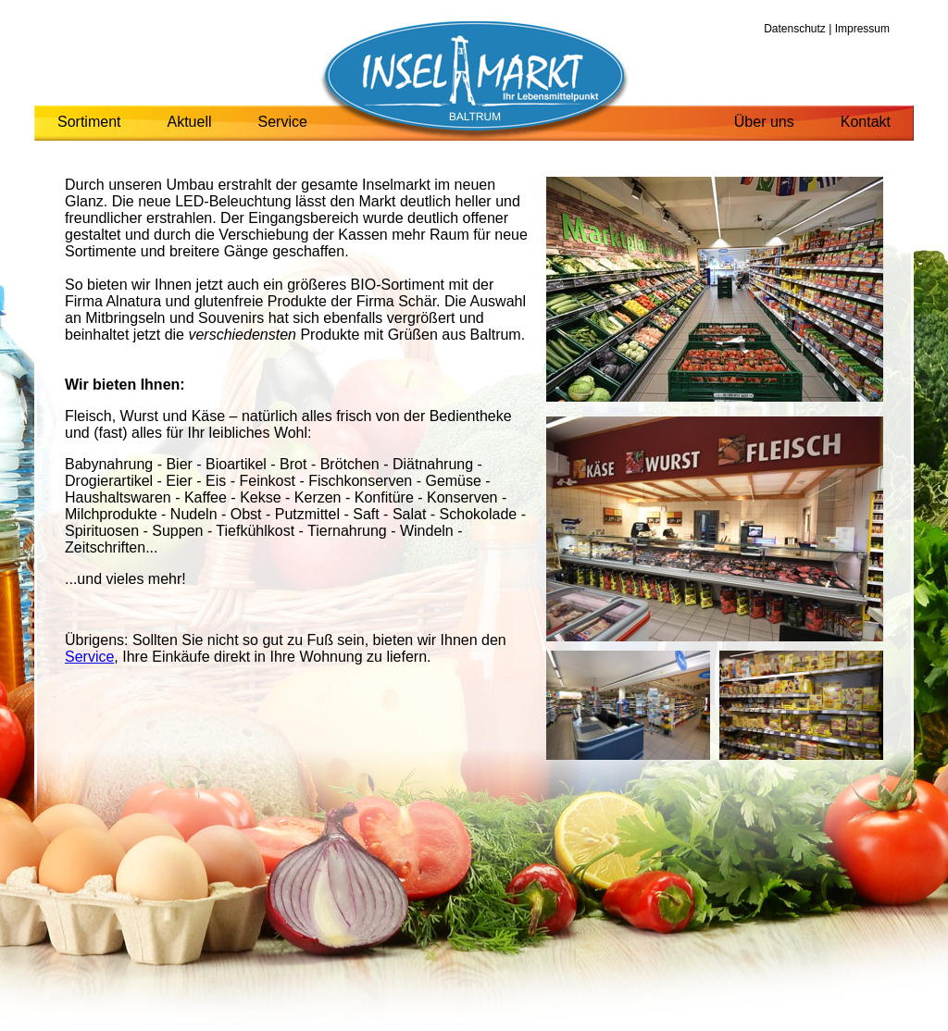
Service (282, 122)
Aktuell (189, 122)
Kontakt (866, 122)
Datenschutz (795, 28)
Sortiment (88, 122)
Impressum (862, 28)
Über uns (764, 122)
